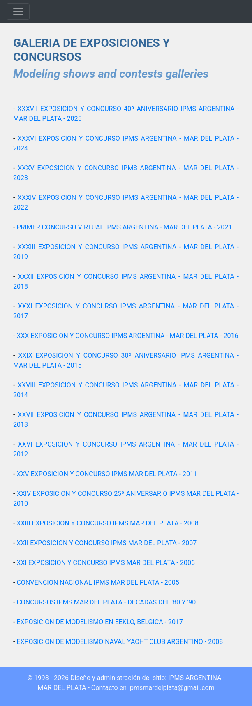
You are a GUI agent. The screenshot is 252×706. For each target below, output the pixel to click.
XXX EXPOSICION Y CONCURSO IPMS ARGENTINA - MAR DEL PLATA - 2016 (127, 336)
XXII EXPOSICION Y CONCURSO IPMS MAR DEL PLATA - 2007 (106, 543)
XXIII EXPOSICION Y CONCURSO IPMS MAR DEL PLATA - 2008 (107, 523)
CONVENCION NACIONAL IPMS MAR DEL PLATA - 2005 (97, 582)
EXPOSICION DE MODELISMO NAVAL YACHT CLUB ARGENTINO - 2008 (119, 642)
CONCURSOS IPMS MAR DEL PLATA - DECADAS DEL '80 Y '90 (106, 602)
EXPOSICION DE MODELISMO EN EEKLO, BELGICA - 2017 (99, 622)
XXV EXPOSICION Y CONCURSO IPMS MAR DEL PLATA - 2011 (106, 474)
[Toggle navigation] (18, 11)
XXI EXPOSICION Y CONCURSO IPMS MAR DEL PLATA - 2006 (105, 563)
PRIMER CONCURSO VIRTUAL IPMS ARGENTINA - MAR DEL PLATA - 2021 (124, 227)
